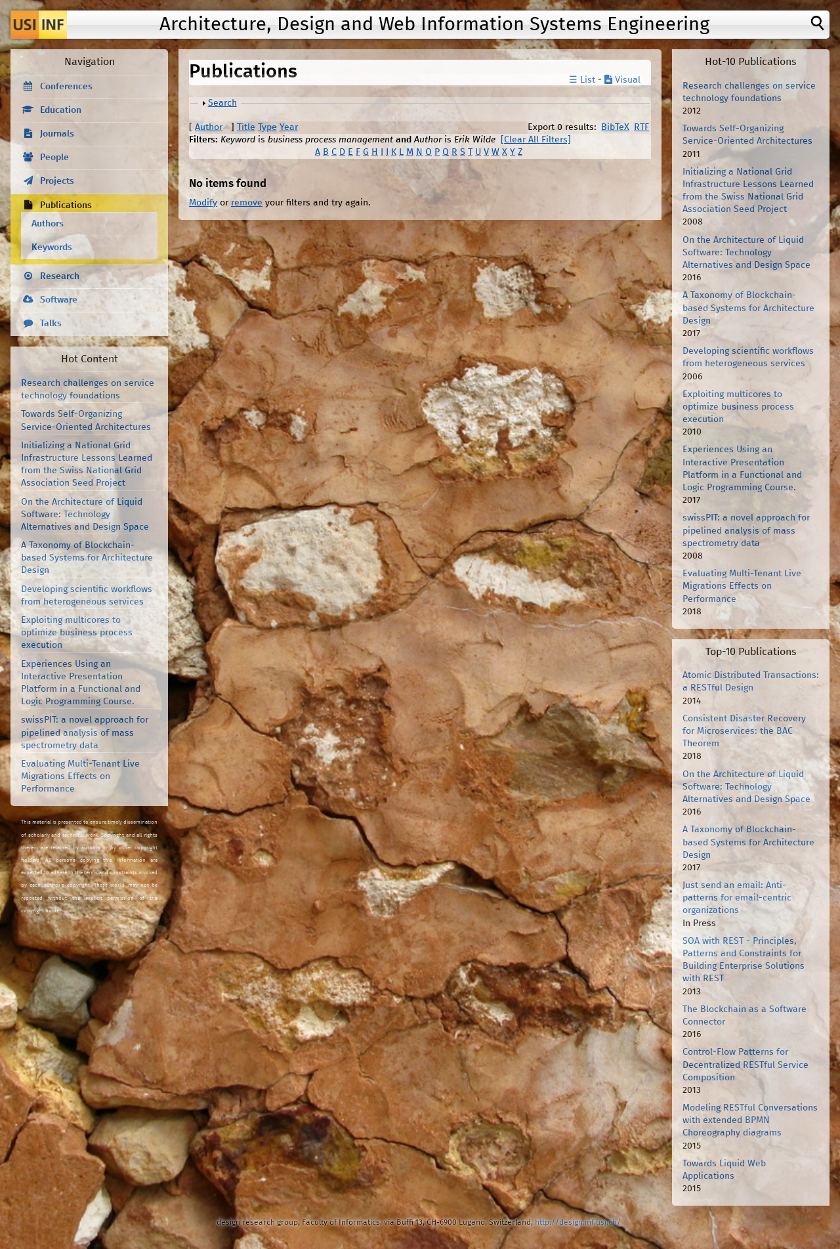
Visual (622, 80)
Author (208, 127)
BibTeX (615, 127)
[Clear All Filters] (536, 139)
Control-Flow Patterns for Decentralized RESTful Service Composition (745, 1065)
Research (59, 276)
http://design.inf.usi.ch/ (578, 1222)
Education (60, 110)
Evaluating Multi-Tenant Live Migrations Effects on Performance (80, 776)
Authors (48, 223)
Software (58, 300)
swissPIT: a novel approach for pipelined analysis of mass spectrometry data (84, 732)
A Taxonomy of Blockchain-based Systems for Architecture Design (87, 558)
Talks (51, 323)
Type (267, 127)
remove (246, 202)
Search (222, 103)
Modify (203, 202)
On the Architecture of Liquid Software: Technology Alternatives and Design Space (85, 514)
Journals (57, 133)
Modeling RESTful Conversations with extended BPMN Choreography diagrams (750, 1120)
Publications (66, 205)
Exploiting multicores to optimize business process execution (77, 633)
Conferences (66, 86)
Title (246, 127)
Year (289, 127)
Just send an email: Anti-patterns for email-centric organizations (736, 898)
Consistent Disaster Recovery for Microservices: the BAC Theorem (744, 731)
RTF (641, 127)
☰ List (582, 80)
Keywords (52, 247)
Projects (57, 181)
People (54, 157)
